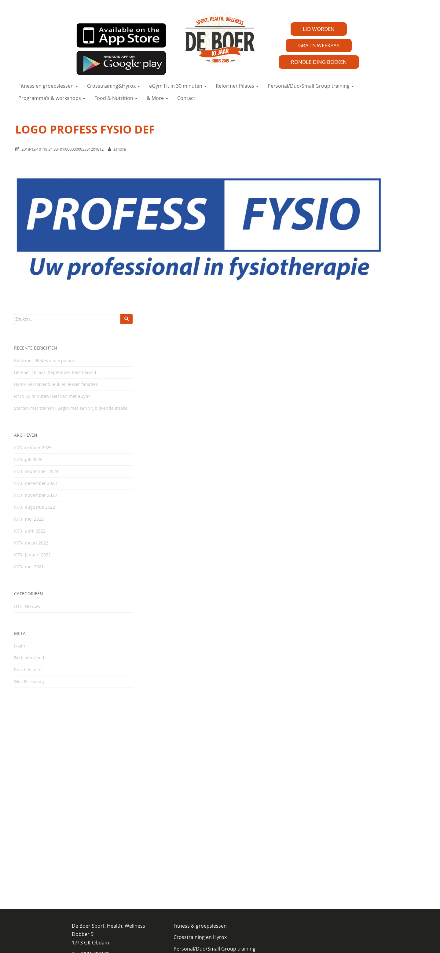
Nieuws (32, 606)
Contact (186, 98)
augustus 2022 (40, 507)
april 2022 (35, 531)
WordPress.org (29, 681)
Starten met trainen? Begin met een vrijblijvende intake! (71, 408)
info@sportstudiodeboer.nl (103, 870)
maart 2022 (36, 543)
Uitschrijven (187, 899)
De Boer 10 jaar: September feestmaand (55, 372)
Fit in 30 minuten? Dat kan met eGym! (52, 396)
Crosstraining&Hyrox (113, 85)
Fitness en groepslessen (48, 85)
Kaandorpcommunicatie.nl (250, 940)
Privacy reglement (92, 882)
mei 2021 (34, 567)
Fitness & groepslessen (200, 831)
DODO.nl (193, 940)
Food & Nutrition (116, 98)
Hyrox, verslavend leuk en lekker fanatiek (56, 384)
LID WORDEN (319, 28)
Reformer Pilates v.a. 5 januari (45, 360)
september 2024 (41, 471)
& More (157, 98)
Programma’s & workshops (51, 98)
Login (19, 646)
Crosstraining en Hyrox (200, 843)
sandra (119, 149)
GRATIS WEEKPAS (318, 45)
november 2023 (41, 495)
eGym (180, 865)
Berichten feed (29, 658)
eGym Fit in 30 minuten (178, 85)
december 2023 (41, 483)
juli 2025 (33, 459)
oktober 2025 (38, 447)
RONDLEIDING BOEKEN (319, 61)
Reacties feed (28, 670)
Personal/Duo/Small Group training (311, 85)
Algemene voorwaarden (201, 888)
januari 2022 (38, 555)
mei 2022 (34, 519)
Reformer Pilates (237, 85)
